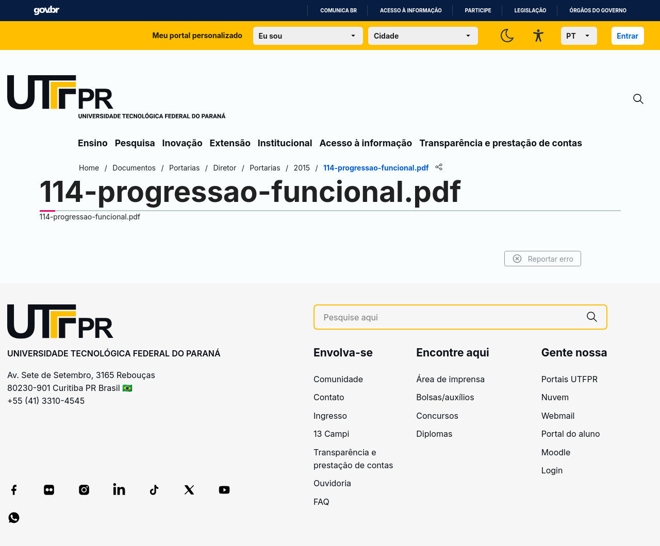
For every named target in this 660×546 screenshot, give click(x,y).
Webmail (558, 416)
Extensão (230, 143)
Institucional (285, 143)
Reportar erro (542, 258)
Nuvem (555, 397)
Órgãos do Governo (598, 10)
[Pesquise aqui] (451, 317)
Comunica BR (338, 10)
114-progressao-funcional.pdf (90, 216)
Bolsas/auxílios (445, 397)
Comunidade (338, 379)
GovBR (46, 10)
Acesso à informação (411, 10)
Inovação (182, 143)
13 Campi (331, 434)
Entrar (627, 35)
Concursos (437, 416)
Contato (329, 397)
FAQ (321, 502)
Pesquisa (135, 143)
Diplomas (434, 434)
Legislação (531, 10)
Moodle (556, 452)
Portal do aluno (570, 434)
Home (89, 167)
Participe (478, 10)
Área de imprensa (450, 379)
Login (552, 470)
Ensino (93, 143)
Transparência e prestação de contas (500, 143)
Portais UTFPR (569, 379)
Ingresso (330, 416)
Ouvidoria (332, 483)
